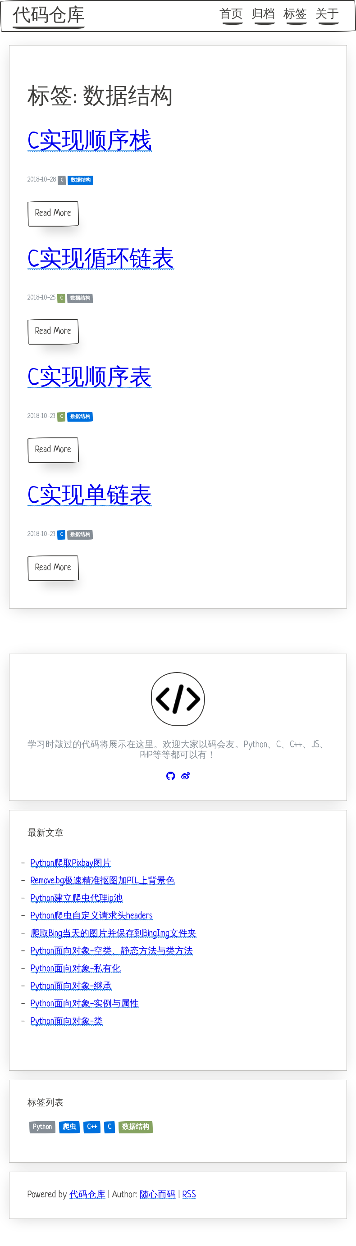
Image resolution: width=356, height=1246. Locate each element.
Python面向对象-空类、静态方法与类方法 (112, 951)
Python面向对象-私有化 (76, 969)
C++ (92, 1127)
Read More (53, 213)
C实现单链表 (89, 497)
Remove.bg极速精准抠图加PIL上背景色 (103, 881)
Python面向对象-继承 (71, 986)
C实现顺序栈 (89, 142)
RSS (189, 1195)
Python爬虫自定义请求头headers (92, 916)
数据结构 (81, 180)
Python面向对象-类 (67, 1022)
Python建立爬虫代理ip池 (77, 899)
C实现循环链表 (100, 260)
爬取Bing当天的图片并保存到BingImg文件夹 (113, 934)
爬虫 (69, 1127)
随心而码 (158, 1195)
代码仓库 (49, 16)
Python (42, 1127)
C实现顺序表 (89, 379)
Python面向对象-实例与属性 (85, 1004)
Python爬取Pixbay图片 (71, 864)
